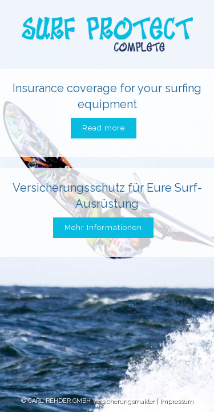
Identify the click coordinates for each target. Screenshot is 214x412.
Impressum (176, 401)
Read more (103, 128)
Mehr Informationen (103, 227)
